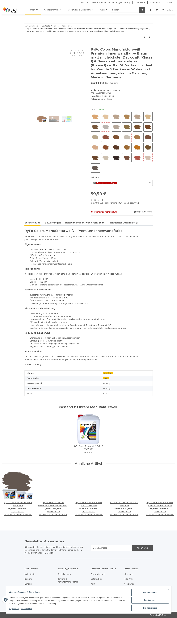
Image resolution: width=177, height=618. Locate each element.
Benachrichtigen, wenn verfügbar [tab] (84, 222)
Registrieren (155, 2)
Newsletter (129, 584)
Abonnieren (142, 547)
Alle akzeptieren (149, 594)
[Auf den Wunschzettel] (81, 53)
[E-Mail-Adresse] (111, 548)
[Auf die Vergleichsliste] (73, 53)
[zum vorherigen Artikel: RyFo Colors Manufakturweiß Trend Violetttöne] (144, 37)
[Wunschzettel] (157, 9)
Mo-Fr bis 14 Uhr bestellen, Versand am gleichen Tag (105, 2)
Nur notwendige (149, 608)
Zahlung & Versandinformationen (68, 580)
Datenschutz (27, 609)
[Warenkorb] (167, 9)
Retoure (28, 579)
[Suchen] (124, 10)
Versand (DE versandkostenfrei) (124, 203)
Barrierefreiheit (98, 574)
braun (106, 378)
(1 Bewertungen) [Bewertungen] (104, 83)
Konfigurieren (149, 601)
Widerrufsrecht (65, 586)
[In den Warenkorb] (26, 45)
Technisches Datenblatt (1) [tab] (123, 222)
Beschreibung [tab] (32, 222)
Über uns (128, 574)
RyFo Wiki (128, 579)
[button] (150, 9)
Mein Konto (140, 2)
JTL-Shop (162, 615)
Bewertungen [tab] (53, 222)
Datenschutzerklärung (72, 547)
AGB (93, 584)
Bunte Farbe (106, 99)
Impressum (15, 609)
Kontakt (169, 2)
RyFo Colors (108, 373)
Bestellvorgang (64, 574)
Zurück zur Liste (32, 26)
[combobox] (122, 183)
